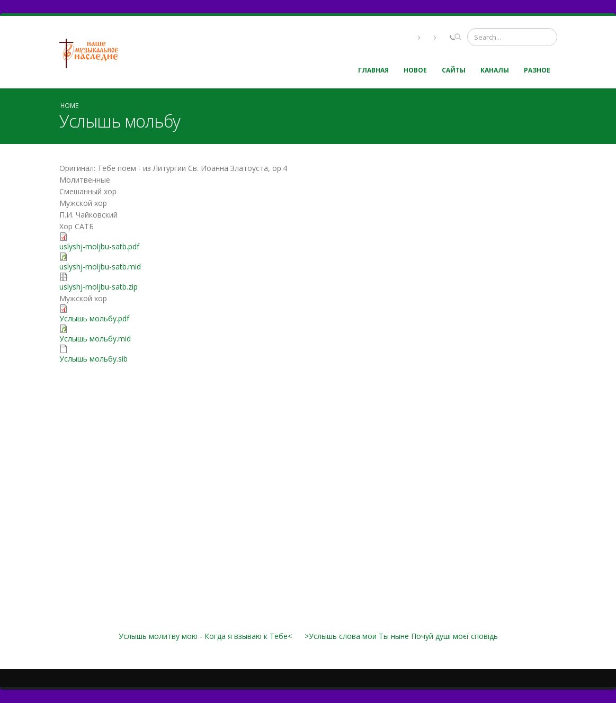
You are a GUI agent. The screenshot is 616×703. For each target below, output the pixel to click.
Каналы (494, 70)
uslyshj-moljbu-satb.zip (98, 287)
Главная (373, 70)
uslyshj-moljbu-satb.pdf (99, 246)
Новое (415, 70)
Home (69, 105)
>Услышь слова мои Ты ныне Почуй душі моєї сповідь (401, 636)
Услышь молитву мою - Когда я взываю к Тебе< (205, 636)
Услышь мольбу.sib (93, 359)
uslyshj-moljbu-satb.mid (100, 267)
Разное (537, 70)
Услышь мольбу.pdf (94, 318)
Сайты (454, 70)
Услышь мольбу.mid (95, 339)
